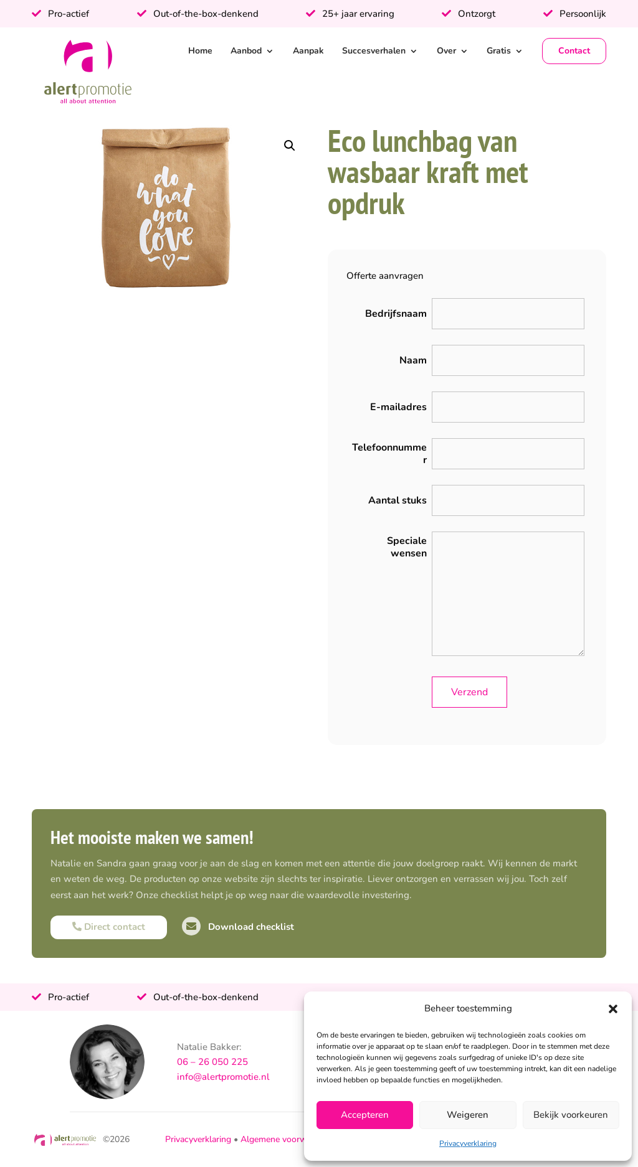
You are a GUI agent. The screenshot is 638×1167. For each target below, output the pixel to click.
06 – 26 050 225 (212, 1062)
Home (200, 51)
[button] (613, 1009)
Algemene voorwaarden (286, 1139)
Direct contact (108, 927)
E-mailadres (398, 407)
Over (446, 51)
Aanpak (308, 51)
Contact (574, 51)
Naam (413, 360)
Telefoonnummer (389, 453)
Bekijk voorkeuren (570, 1114)
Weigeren (467, 1114)
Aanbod (246, 51)
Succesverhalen (374, 51)
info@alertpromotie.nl (223, 1077)
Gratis (499, 51)
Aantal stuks (397, 500)
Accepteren (365, 1114)
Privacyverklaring (468, 1143)
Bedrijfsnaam (396, 313)
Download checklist (238, 927)
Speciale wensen (407, 547)
